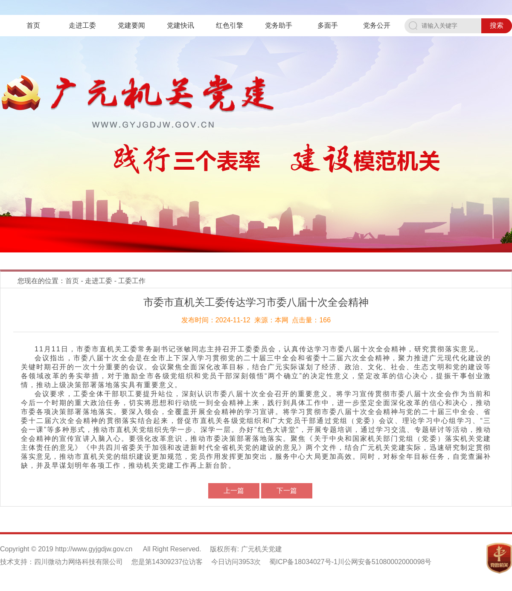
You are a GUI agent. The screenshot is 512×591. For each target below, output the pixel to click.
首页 (33, 25)
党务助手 (278, 25)
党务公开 (376, 25)
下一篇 (286, 490)
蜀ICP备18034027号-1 (303, 561)
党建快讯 (180, 25)
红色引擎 (229, 25)
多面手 (327, 25)
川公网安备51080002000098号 (384, 561)
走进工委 (82, 25)
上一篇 (234, 490)
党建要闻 (131, 25)
